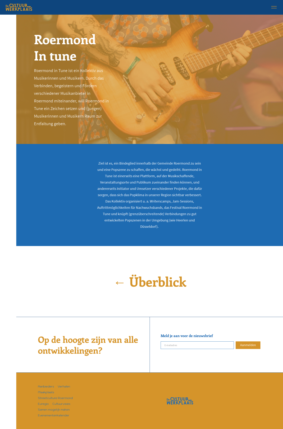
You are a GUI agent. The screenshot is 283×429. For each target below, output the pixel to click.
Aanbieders (46, 386)
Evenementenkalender (53, 415)
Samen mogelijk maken (54, 409)
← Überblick (149, 281)
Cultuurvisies (61, 404)
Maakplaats (46, 392)
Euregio (43, 404)
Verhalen (64, 386)
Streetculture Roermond (55, 398)
